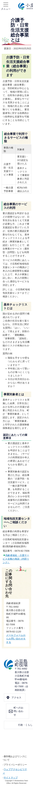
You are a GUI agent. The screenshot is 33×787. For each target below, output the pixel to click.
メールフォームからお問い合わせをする (16, 639)
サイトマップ (11, 777)
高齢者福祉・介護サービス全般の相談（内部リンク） (16, 559)
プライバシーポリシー (15, 764)
